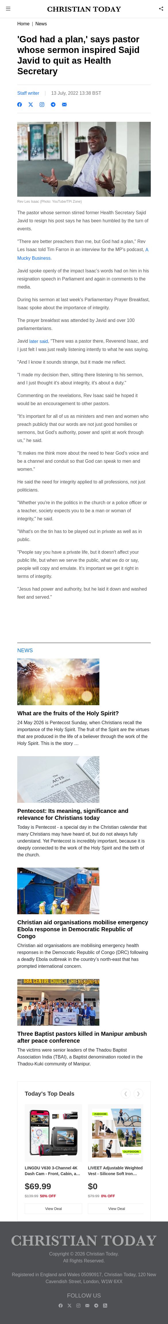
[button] (8, 9)
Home (23, 23)
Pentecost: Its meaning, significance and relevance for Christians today (72, 814)
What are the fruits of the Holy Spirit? (68, 713)
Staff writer (28, 93)
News (41, 23)
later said (38, 341)
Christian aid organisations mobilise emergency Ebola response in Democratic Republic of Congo (82, 929)
